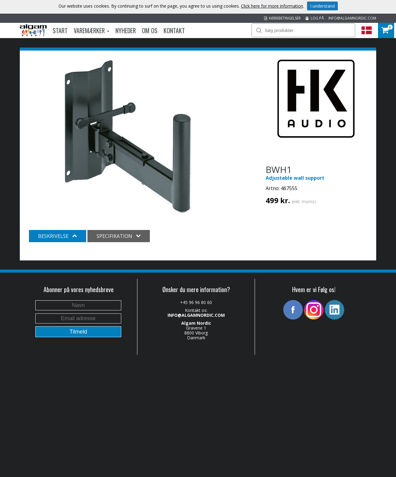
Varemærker (91, 30)
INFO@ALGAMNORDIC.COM (352, 18)
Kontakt (174, 30)
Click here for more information (272, 6)
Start (60, 30)
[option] (128, 136)
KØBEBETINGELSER (282, 18)
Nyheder (125, 30)
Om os (149, 30)
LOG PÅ (314, 18)
